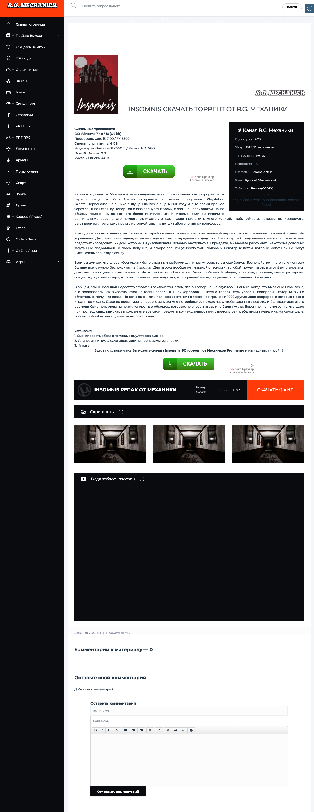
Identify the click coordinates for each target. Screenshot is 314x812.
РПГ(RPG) (17, 138)
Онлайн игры (21, 70)
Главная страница (24, 24)
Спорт (15, 183)
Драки (15, 205)
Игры (31, 262)
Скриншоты (97, 412)
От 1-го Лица (20, 239)
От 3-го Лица (20, 251)
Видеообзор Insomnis (108, 479)
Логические (19, 149)
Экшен (15, 81)
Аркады (16, 160)
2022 (248, 147)
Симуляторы (20, 104)
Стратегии (18, 115)
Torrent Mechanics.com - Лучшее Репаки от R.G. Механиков (32, 7)
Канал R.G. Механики (265, 130)
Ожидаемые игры (24, 47)
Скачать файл (275, 390)
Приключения (21, 171)
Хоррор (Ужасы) (23, 217)
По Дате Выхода (31, 36)
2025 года (17, 58)
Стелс (14, 228)
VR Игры (17, 126)
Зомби (15, 194)
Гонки (14, 92)
